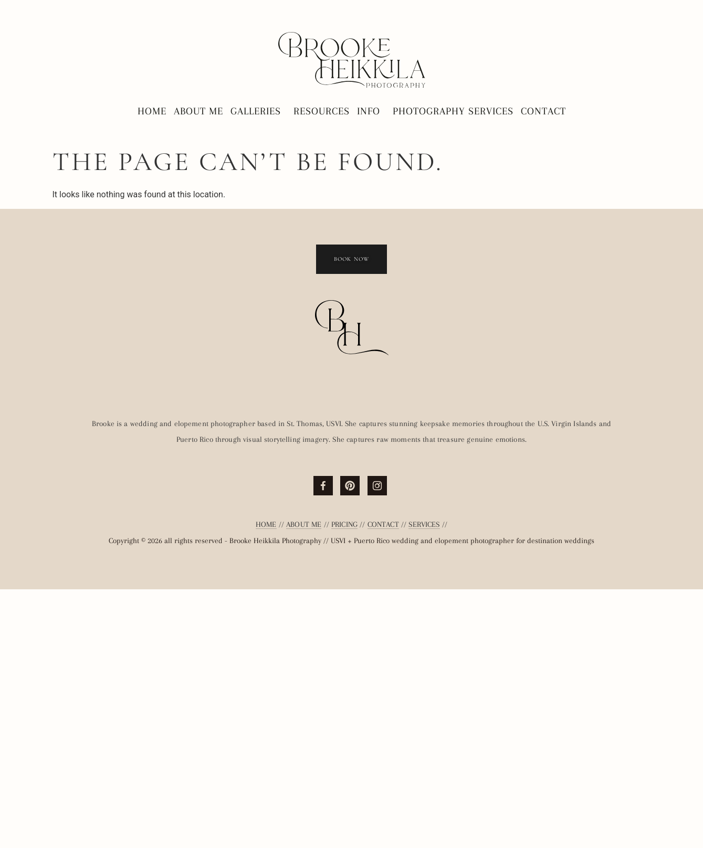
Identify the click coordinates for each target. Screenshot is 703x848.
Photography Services (453, 111)
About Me (198, 111)
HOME (266, 783)
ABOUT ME (303, 783)
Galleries (258, 111)
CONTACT (383, 783)
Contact (543, 111)
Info (371, 111)
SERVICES (423, 783)
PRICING (344, 783)
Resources (321, 111)
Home (152, 111)
